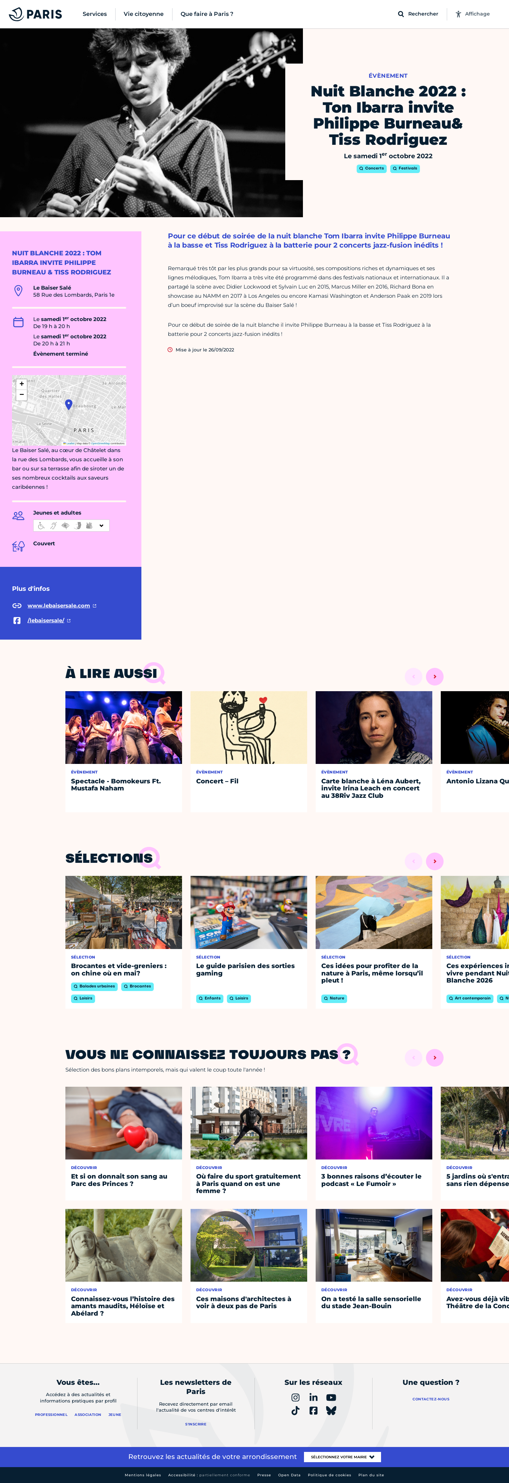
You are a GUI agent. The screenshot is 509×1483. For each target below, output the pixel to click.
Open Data (289, 1475)
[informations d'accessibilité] (71, 526)
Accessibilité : (209, 1475)
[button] (68, 404)
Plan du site (371, 1475)
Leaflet (69, 443)
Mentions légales (143, 1475)
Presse (264, 1475)
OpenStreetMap (100, 443)
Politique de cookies (329, 1475)
